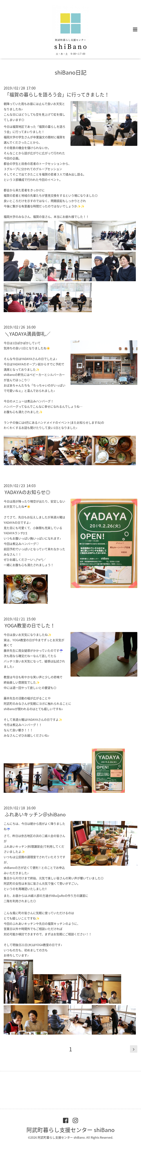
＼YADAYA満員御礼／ (27, 333)
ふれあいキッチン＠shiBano (35, 814)
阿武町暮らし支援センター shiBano (70, 1130)
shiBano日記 (70, 72)
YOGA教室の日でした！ (30, 625)
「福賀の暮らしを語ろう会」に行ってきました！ (57, 94)
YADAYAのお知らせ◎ (27, 492)
